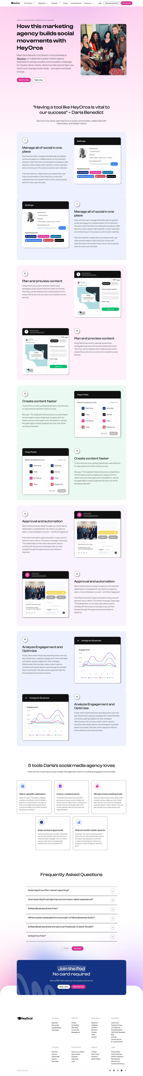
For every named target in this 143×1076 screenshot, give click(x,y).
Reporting (75, 1027)
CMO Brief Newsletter (118, 1032)
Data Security (115, 1061)
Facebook (94, 1023)
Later (73, 1061)
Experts (54, 1059)
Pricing (65, 3)
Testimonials (55, 1056)
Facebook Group (116, 1025)
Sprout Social (76, 1054)
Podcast (113, 1037)
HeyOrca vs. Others (78, 1052)
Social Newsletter (116, 1030)
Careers (54, 1054)
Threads (94, 1032)
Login (100, 3)
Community (115, 1023)
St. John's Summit (116, 1042)
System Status (95, 1059)
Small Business (56, 1028)
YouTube (94, 1037)
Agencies (55, 1023)
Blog (112, 1034)
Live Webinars (115, 1027)
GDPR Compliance (117, 1056)
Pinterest (94, 1030)
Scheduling (75, 1025)
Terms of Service (116, 1054)
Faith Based (55, 1030)
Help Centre (95, 1054)
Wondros (21, 58)
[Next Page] (77, 948)
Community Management (76, 1031)
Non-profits (55, 1025)
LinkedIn (94, 1027)
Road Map (55, 1061)
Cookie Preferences (117, 1064)
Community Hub (76, 3)
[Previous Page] (66, 948)
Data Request (115, 1059)
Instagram (94, 1025)
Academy (94, 1056)
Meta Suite (75, 1059)
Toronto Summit (116, 1039)
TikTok (93, 1034)
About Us (55, 1052)
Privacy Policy (115, 1052)
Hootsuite (75, 1056)
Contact (93, 1052)
